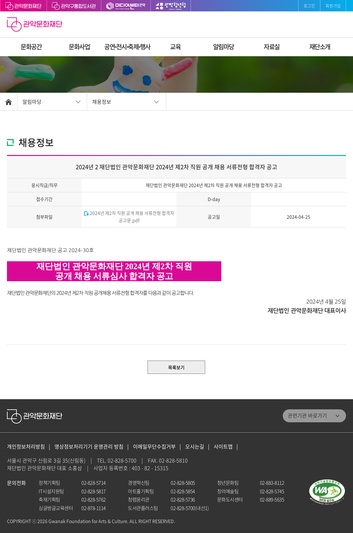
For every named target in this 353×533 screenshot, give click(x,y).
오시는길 (194, 446)
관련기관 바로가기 (307, 415)
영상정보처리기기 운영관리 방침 (88, 446)
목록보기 (176, 367)
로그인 (309, 6)
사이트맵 (223, 446)
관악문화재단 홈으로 (35, 25)
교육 (175, 46)
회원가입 (333, 6)
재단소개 (319, 46)
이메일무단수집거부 (154, 446)
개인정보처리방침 (26, 446)
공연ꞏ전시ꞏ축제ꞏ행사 (127, 46)
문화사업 (79, 46)
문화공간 (31, 46)
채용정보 (101, 101)
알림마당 (223, 46)
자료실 (272, 46)
